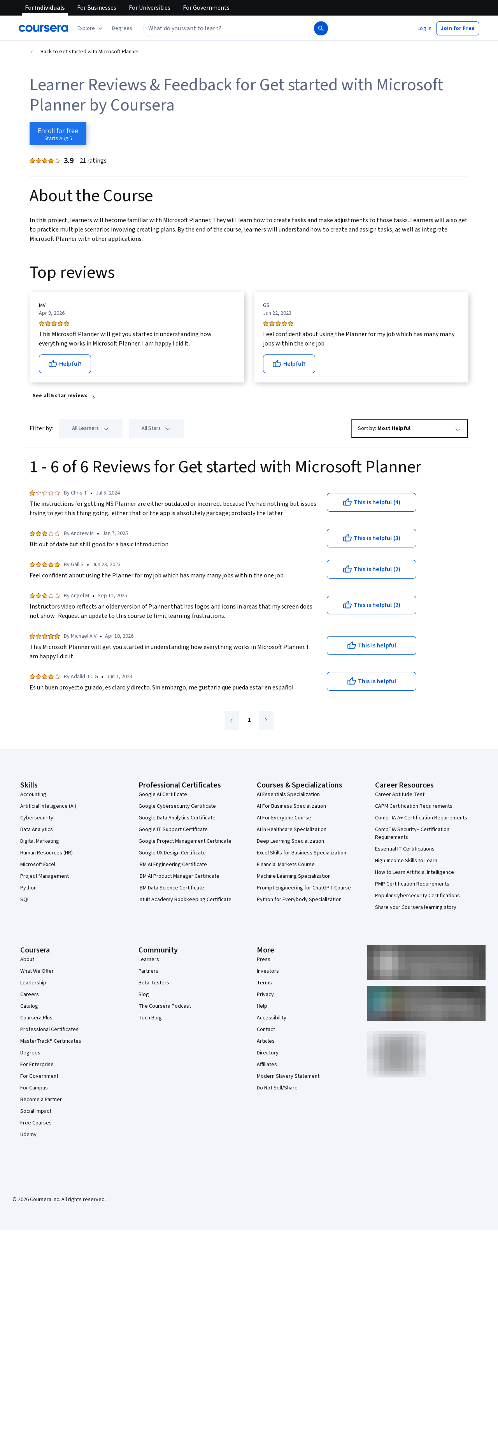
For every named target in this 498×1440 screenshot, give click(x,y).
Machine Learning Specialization (294, 876)
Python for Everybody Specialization (299, 899)
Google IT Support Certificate (173, 829)
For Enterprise (37, 1064)
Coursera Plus (36, 1018)
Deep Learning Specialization (290, 841)
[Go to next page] (266, 720)
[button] (122, 28)
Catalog (29, 1006)
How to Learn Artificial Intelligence (414, 872)
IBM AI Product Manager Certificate (179, 876)
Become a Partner (41, 1099)
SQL (25, 899)
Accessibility (271, 1018)
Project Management (44, 876)
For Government (39, 1076)
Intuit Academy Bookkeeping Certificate (185, 899)
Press (263, 959)
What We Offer (37, 971)
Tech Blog (150, 1018)
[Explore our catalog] (90, 28)
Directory (268, 1053)
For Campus (34, 1088)
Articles (266, 1041)
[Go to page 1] (249, 720)
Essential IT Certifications (405, 849)
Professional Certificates (49, 1029)
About (27, 959)
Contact (266, 1029)
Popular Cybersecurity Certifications (417, 896)
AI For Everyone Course (284, 818)
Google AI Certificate (163, 794)
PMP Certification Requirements (412, 884)
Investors (268, 971)
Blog (144, 994)
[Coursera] (43, 28)
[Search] (321, 28)
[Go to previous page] (231, 720)
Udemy (28, 1134)
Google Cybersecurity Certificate (177, 806)
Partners (148, 971)
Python (28, 888)
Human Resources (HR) (46, 853)
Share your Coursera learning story (415, 907)
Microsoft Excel (37, 864)
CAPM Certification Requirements (413, 806)
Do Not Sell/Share (277, 1088)
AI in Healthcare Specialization (291, 829)
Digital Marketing (39, 841)
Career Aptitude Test (399, 794)
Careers (29, 994)
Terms (264, 983)
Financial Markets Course (286, 864)
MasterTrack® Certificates (50, 1041)
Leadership (33, 983)
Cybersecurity (36, 818)
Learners (149, 959)
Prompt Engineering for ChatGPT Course (304, 888)
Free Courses (36, 1123)
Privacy (265, 994)
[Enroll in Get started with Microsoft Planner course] (58, 133)
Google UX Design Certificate (172, 853)
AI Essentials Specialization (288, 794)
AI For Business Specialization (291, 806)
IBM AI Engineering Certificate (173, 864)
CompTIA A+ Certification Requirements (421, 818)
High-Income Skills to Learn (406, 861)
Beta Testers (154, 983)
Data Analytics (36, 829)
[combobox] (220, 28)
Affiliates (267, 1064)
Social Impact (35, 1111)
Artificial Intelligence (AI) (48, 806)
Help (262, 1006)
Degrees (30, 1053)
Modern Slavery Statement (288, 1076)
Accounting (33, 794)
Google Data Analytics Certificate (177, 818)
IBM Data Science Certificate (171, 888)
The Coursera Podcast (165, 1006)
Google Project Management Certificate (185, 841)
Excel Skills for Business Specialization (301, 853)
